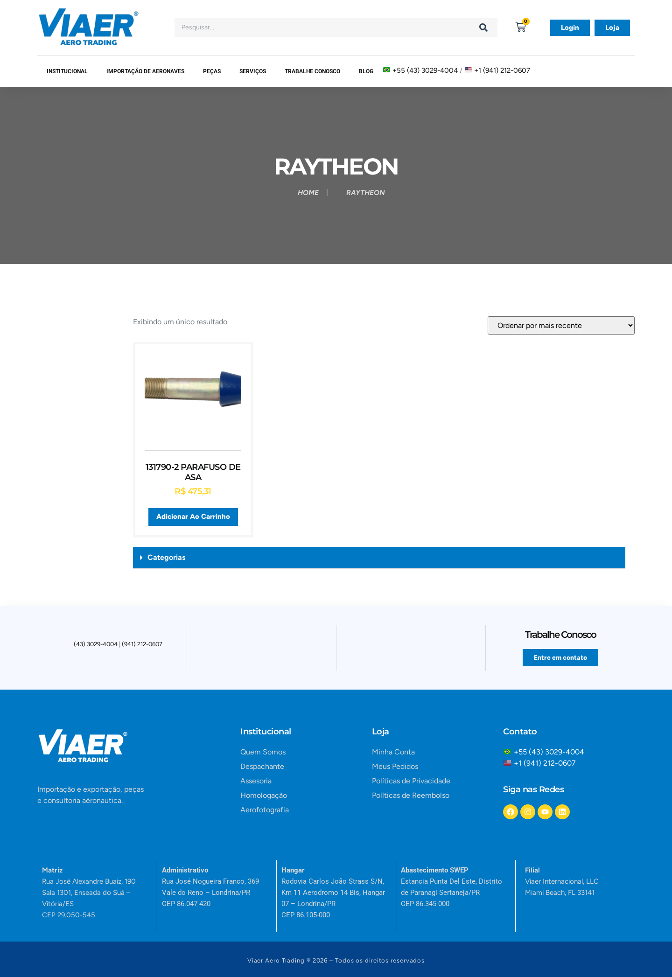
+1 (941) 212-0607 (502, 70)
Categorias (166, 557)
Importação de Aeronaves (145, 71)
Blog (366, 71)
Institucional (67, 71)
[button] (379, 558)
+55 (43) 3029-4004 (425, 70)
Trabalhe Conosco (312, 71)
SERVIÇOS (252, 71)
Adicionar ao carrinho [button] (193, 516)
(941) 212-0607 (142, 645)
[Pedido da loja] (561, 325)
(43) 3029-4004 (96, 645)
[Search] (483, 27)
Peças (212, 71)
